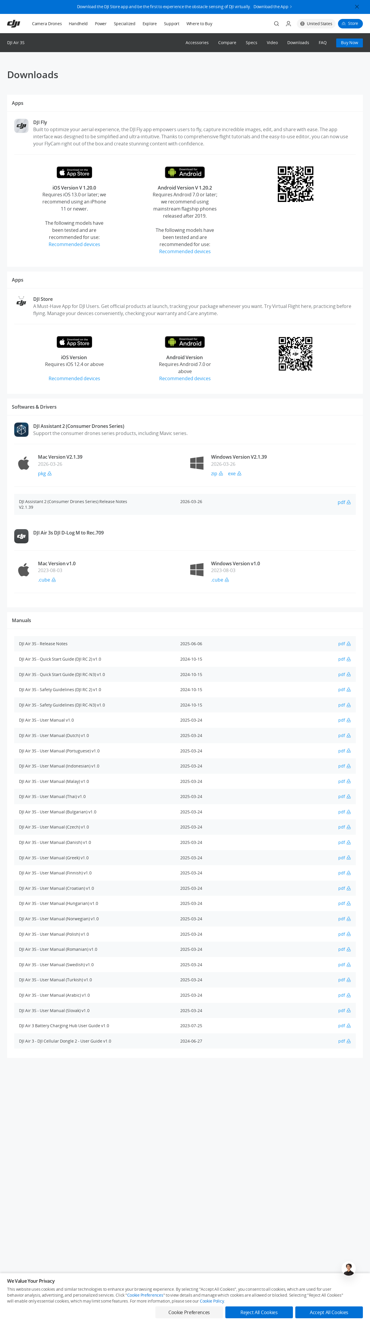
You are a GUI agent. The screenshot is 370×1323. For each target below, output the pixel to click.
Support (171, 23)
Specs (251, 43)
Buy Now (349, 42)
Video (272, 43)
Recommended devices (74, 244)
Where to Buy (199, 23)
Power (101, 23)
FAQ (323, 43)
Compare (227, 43)
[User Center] (288, 24)
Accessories (197, 43)
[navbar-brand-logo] (21, 23)
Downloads (298, 43)
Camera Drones (47, 23)
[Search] (277, 24)
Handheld (78, 23)
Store (353, 23)
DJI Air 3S (16, 42)
